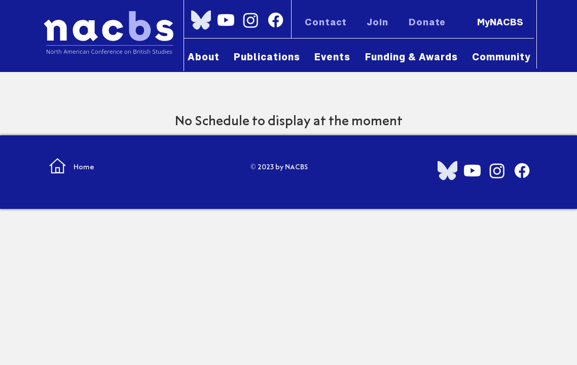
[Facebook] (275, 20)
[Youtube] (226, 20)
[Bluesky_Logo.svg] (201, 20)
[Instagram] (251, 20)
